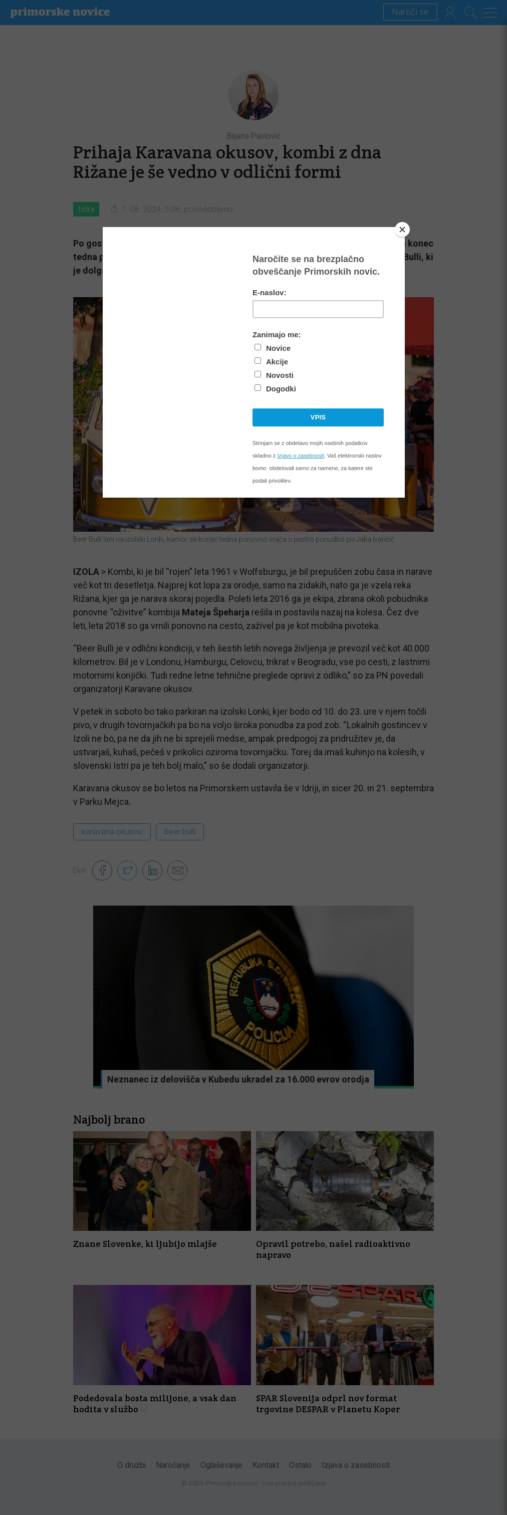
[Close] (402, 229)
